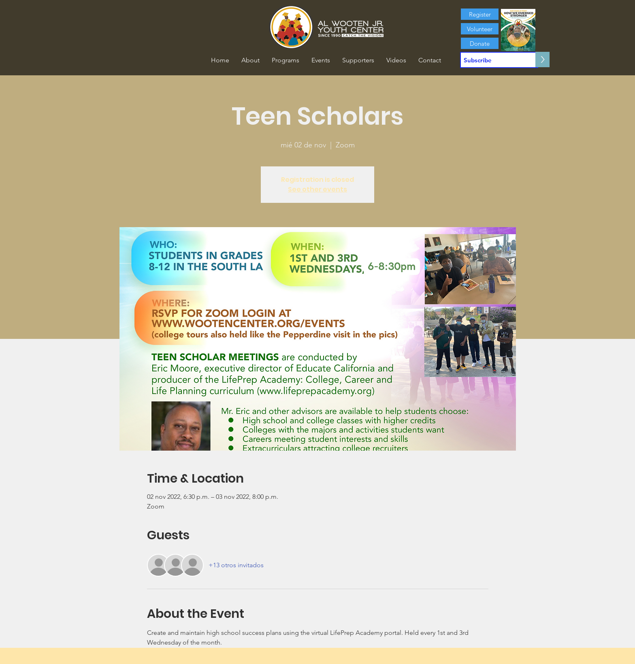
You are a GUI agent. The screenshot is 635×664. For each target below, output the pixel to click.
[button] (250, 60)
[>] (542, 59)
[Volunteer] (480, 28)
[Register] (480, 14)
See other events (317, 189)
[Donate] (480, 43)
